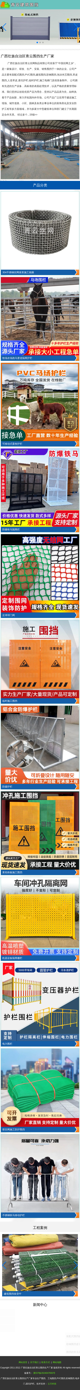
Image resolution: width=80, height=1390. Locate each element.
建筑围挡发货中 (12, 1293)
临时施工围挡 (9, 700)
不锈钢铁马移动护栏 (13, 1215)
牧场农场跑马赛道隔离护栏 (17, 358)
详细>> (33, 114)
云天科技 (52, 1383)
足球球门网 (8, 615)
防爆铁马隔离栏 (11, 529)
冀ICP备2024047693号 (44, 1373)
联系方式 (45, 1362)
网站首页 (23, 1362)
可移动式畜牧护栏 (12, 443)
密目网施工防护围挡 (13, 1129)
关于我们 (34, 1362)
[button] (37, 42)
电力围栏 (7, 1043)
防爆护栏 (7, 786)
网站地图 (57, 1362)
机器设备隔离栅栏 (12, 958)
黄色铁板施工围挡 (12, 872)
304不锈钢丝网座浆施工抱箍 (18, 272)
